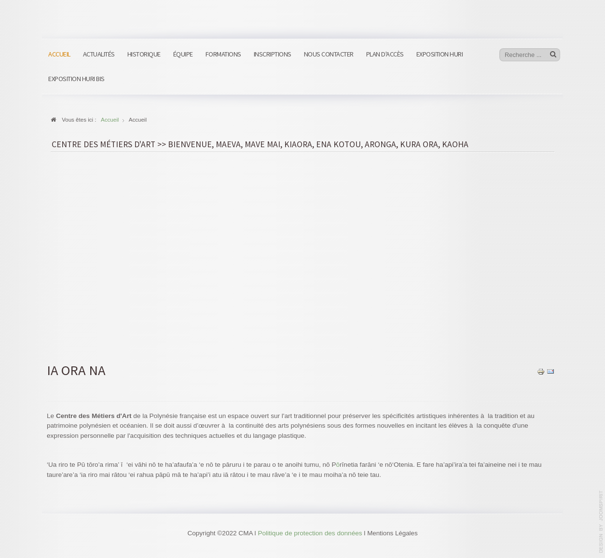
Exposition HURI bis (76, 78)
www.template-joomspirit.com (601, 521)
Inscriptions (272, 54)
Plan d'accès (385, 54)
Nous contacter (329, 54)
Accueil (59, 54)
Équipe (183, 54)
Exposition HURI (439, 54)
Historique (144, 54)
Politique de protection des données (310, 533)
